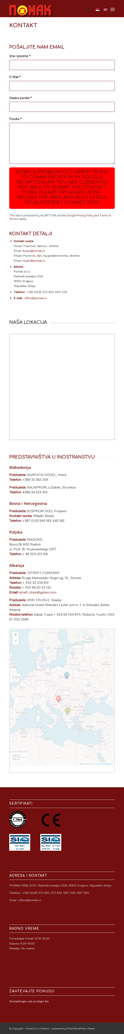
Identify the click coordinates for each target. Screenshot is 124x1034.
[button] (67, 711)
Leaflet (85, 764)
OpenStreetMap (104, 764)
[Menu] (112, 9)
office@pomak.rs (35, 298)
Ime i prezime (19, 56)
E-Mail (15, 77)
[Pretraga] (87, 8)
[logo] (51, 8)
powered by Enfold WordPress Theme (73, 1028)
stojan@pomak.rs (33, 260)
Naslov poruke (20, 98)
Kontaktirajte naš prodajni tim (29, 1001)
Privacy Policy (85, 215)
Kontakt (23, 25)
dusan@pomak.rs (33, 250)
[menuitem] (87, 8)
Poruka (15, 119)
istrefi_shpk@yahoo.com (37, 592)
